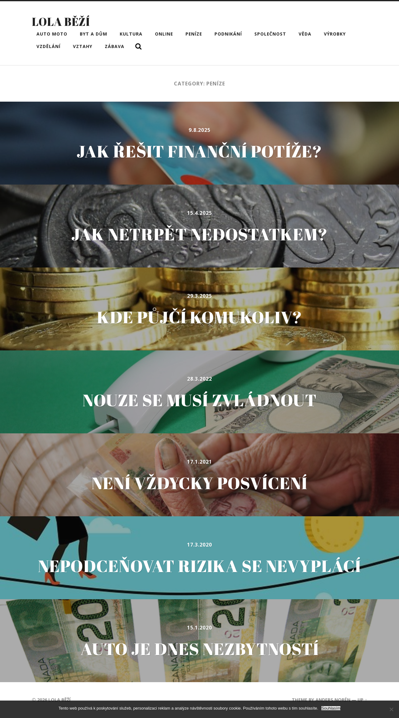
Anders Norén (332, 700)
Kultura (131, 34)
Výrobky (335, 34)
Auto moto (51, 34)
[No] (391, 709)
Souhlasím (330, 708)
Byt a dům (93, 34)
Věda (305, 34)
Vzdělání (48, 46)
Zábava (114, 46)
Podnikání (228, 34)
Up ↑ (362, 700)
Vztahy (82, 46)
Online (164, 34)
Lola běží (61, 21)
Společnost (270, 34)
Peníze (193, 34)
